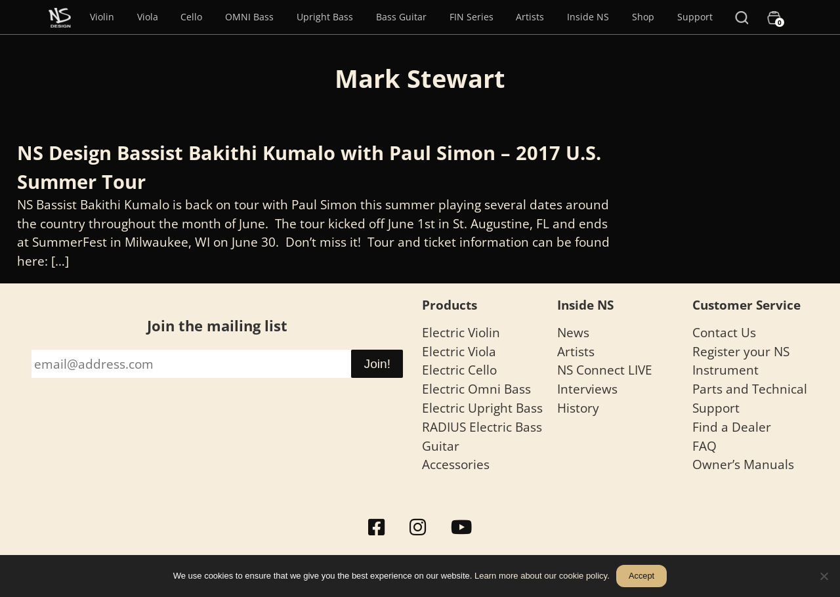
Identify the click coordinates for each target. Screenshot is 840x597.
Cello (191, 16)
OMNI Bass (249, 16)
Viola (147, 16)
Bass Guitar (401, 16)
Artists (530, 16)
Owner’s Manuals (743, 464)
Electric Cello (459, 370)
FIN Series (472, 16)
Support (695, 16)
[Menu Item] (60, 17)
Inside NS (588, 16)
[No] (823, 576)
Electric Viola (459, 351)
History (578, 408)
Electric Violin (461, 332)
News (573, 332)
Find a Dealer (731, 427)
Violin (102, 16)
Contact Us (724, 332)
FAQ (704, 446)
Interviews (587, 389)
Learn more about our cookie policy (540, 576)
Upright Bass (325, 16)
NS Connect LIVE (604, 370)
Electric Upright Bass (482, 408)
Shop (643, 16)
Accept (641, 576)
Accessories (456, 464)
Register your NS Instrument (740, 360)
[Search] (741, 17)
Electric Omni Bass (476, 389)
